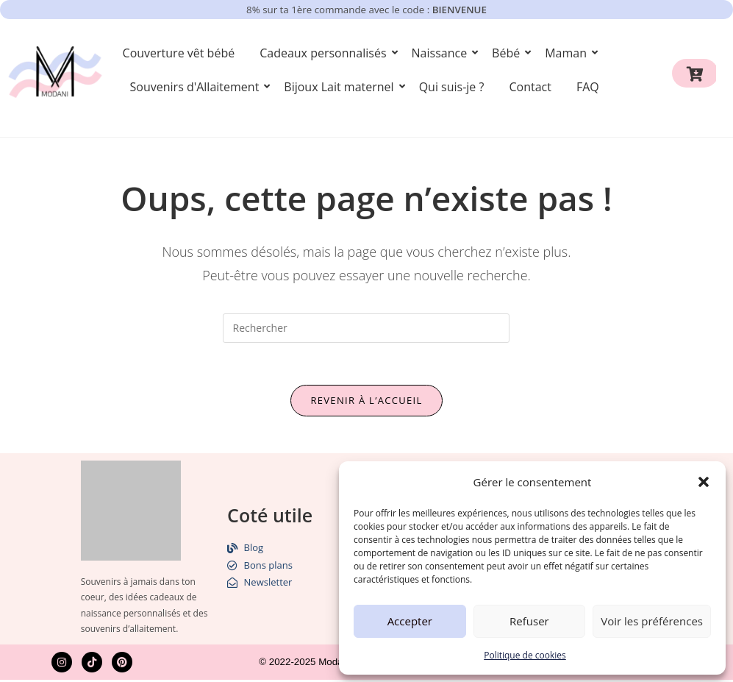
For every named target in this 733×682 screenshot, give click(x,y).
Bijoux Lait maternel (341, 87)
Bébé (508, 53)
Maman (568, 53)
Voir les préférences (652, 621)
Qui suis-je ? (452, 87)
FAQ (587, 87)
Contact (530, 87)
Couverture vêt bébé (179, 53)
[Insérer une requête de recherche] (366, 328)
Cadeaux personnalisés (325, 53)
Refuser (529, 621)
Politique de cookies (525, 655)
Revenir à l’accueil (366, 402)
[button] (703, 482)
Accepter (409, 621)
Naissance (442, 53)
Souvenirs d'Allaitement (197, 87)
